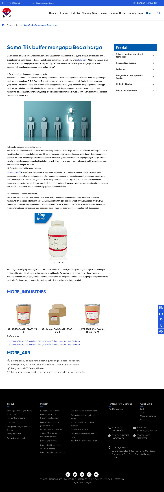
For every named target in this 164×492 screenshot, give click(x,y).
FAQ (142, 409)
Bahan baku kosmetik (126, 90)
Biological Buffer (124, 84)
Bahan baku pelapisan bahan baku (84, 435)
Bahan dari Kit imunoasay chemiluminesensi (51, 447)
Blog (148, 12)
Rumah (53, 12)
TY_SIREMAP (78, 482)
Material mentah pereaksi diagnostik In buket (51, 431)
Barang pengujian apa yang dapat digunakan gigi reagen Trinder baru (45, 360)
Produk (64, 12)
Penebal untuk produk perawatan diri (49, 424)
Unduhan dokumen (148, 416)
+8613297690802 (118, 430)
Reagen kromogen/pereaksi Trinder (129, 76)
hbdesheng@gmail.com (45, 3)
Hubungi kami (135, 12)
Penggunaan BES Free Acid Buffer (27, 368)
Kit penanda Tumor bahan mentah (82, 424)
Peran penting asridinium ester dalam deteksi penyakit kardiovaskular (45, 364)
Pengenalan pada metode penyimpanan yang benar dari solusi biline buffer (48, 372)
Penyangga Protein (48, 441)
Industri (75, 12)
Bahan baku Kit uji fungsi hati (52, 452)
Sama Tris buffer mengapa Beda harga (40, 25)
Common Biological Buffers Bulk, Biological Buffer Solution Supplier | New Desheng (44, 341)
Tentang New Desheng (94, 12)
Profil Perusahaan (116, 409)
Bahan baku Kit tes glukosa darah (82, 417)
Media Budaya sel (48, 436)
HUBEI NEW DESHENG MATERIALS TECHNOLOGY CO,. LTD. (82, 479)
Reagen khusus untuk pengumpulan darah (49, 412)
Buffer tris (81, 60)
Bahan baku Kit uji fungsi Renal (84, 411)
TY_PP (88, 482)
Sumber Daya (117, 12)
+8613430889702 (13, 3)
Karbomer (121, 69)
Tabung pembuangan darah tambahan (129, 55)
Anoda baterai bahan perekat (84, 441)
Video (142, 412)
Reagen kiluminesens (126, 63)
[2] (20, 172)
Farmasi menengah (79, 429)
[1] (86, 59)
